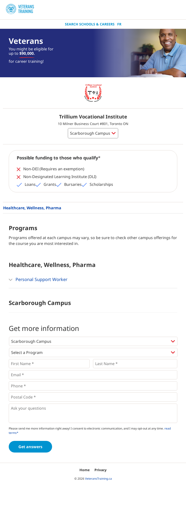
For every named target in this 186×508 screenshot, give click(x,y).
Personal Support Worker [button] (38, 279)
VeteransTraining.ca (98, 479)
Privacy (100, 470)
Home (84, 470)
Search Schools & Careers (90, 24)
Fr (119, 24)
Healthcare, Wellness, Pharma (32, 208)
